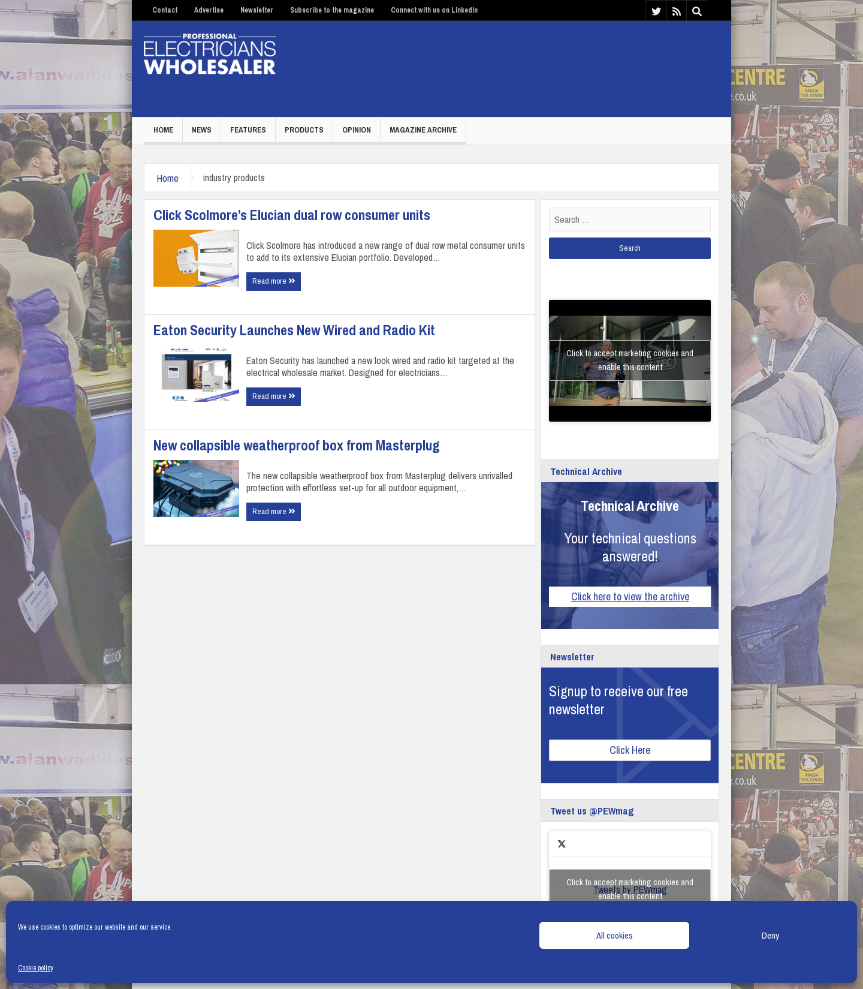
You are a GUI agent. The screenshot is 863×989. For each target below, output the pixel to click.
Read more (273, 281)
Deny (770, 935)
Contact (164, 10)
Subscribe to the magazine (332, 10)
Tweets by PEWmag (630, 889)
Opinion (356, 130)
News (202, 130)
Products (304, 130)
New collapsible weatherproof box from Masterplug (296, 445)
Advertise (209, 10)
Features (248, 130)
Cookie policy (35, 968)
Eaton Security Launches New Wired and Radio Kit (294, 329)
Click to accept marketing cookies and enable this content (629, 360)
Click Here (629, 749)
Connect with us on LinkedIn (434, 10)
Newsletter (256, 10)
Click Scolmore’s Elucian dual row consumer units (291, 214)
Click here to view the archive (630, 596)
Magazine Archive (423, 130)
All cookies (614, 935)
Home (163, 130)
